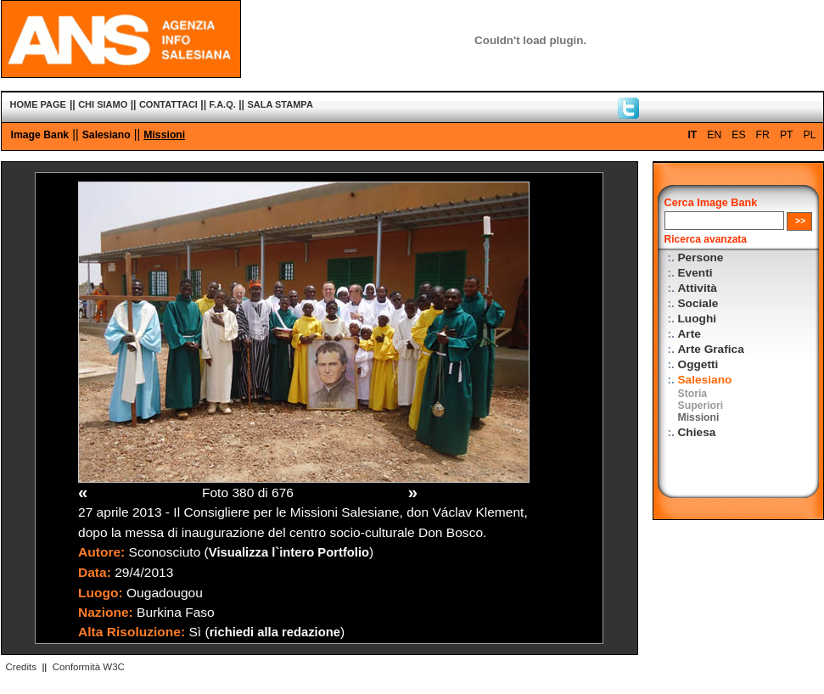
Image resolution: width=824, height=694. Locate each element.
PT (786, 135)
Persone (701, 257)
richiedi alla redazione (275, 632)
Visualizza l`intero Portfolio (289, 552)
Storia (693, 394)
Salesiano (106, 135)
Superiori (701, 405)
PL (810, 135)
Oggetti (698, 364)
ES (738, 135)
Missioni (164, 135)
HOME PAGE (38, 104)
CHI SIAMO (102, 104)
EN (714, 135)
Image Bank (40, 135)
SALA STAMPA (279, 104)
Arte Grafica (711, 349)
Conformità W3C (89, 667)
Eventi (695, 272)
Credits (21, 667)
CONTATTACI (168, 104)
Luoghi (697, 318)
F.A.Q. (223, 104)
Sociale (698, 303)
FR (763, 135)
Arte (689, 333)
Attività (697, 288)
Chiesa (697, 432)
